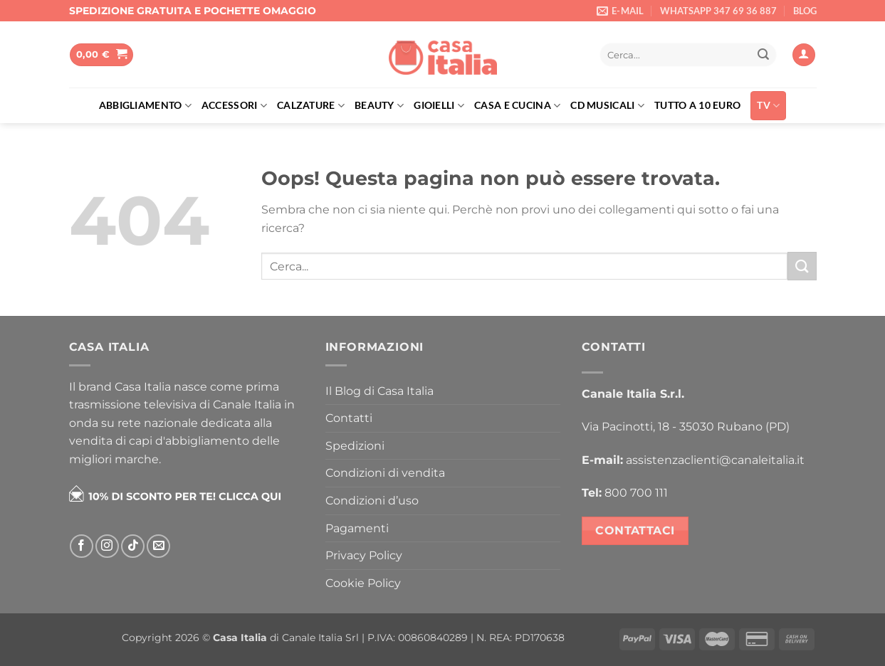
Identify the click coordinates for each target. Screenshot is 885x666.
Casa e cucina (517, 105)
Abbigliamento (145, 105)
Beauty (379, 105)
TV (768, 105)
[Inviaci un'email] (158, 546)
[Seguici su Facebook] (81, 546)
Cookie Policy (363, 583)
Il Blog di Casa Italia (379, 391)
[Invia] (763, 55)
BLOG (805, 10)
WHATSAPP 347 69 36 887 (718, 10)
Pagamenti (357, 528)
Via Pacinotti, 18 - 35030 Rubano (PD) (686, 426)
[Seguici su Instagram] (107, 546)
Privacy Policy (363, 555)
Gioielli (439, 105)
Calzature (311, 105)
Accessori (234, 105)
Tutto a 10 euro (697, 105)
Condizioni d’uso (372, 500)
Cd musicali (607, 105)
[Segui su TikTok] (133, 546)
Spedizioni (354, 446)
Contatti (348, 418)
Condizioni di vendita (385, 473)
